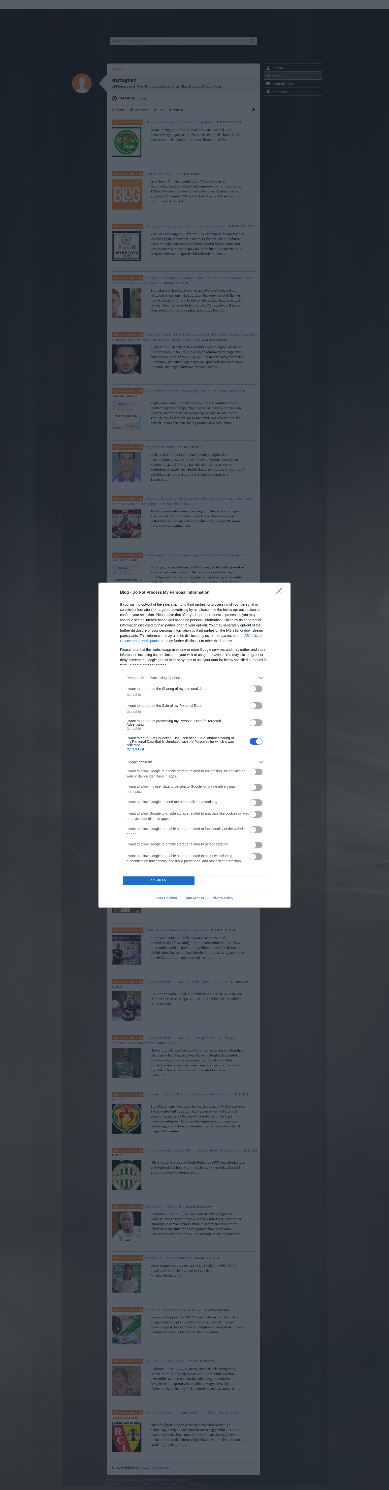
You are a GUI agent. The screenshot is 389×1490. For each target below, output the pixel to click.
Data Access (194, 898)
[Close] (280, 592)
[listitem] (194, 678)
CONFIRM (158, 880)
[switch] (256, 688)
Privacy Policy (222, 898)
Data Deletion (166, 898)
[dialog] (194, 745)
